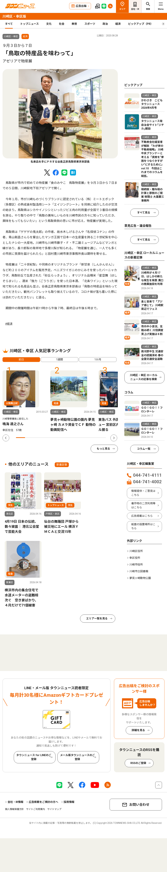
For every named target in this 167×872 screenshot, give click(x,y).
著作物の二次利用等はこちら (143, 505)
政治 (105, 23)
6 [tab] (65, 437)
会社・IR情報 (15, 802)
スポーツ (89, 23)
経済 (118, 23)
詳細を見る (138, 730)
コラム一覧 (143, 448)
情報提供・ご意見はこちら (143, 493)
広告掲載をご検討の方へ (43, 802)
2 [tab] (29, 437)
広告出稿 (81, 6)
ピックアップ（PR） (140, 23)
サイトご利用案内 (35, 809)
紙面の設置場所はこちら (143, 526)
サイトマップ (54, 809)
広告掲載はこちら (142, 515)
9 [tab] (92, 437)
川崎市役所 (136, 564)
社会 (61, 23)
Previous (6, 438)
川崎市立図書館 (138, 571)
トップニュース (29, 23)
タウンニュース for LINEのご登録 (33, 757)
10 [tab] (101, 437)
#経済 (8, 323)
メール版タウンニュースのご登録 (77, 757)
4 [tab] (47, 437)
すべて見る (143, 212)
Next (113, 438)
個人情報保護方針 (14, 809)
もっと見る (103, 448)
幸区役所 (134, 557)
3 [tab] (38, 437)
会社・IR (135, 9)
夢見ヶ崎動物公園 (140, 578)
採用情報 (69, 802)
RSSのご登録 (138, 763)
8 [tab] (83, 437)
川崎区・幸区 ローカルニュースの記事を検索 (143, 377)
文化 (49, 23)
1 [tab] (20, 437)
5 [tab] (56, 437)
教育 (74, 23)
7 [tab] (74, 437)
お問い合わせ (139, 805)
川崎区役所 (136, 551)
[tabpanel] (60, 116)
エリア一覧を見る (97, 618)
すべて (9, 23)
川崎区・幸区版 (14, 16)
